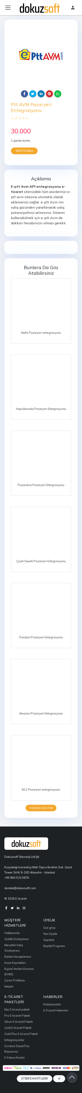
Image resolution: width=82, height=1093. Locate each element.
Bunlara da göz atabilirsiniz (41, 270)
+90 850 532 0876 (16, 877)
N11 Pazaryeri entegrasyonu (41, 789)
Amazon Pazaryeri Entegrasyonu (41, 713)
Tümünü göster (41, 808)
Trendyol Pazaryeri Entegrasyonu (41, 637)
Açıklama (41, 178)
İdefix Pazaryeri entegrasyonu (41, 332)
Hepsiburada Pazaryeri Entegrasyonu (41, 409)
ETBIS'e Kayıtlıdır (34, 1078)
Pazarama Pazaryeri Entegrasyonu (41, 485)
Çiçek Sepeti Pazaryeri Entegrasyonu (41, 561)
